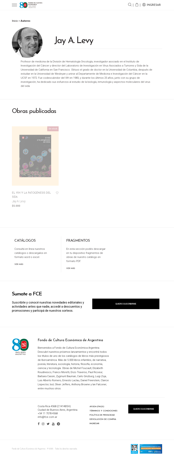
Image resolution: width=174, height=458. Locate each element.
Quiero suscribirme (125, 304)
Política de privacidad (102, 415)
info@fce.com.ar (47, 416)
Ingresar (94, 424)
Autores (25, 20)
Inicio (15, 20)
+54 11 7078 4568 (48, 413)
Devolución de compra (103, 419)
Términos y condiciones (103, 411)
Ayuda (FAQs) (97, 407)
